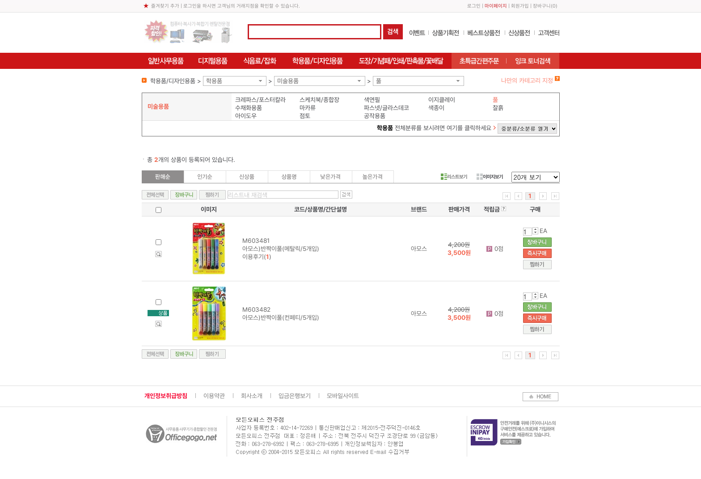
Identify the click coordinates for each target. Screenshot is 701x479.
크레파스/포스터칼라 (260, 99)
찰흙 (498, 107)
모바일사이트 (343, 395)
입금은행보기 (295, 395)
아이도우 (246, 115)
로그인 (474, 6)
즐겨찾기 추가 (165, 6)
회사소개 (251, 395)
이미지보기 (490, 177)
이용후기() (256, 256)
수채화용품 (248, 107)
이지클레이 (441, 99)
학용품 (214, 81)
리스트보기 (454, 177)
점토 (305, 115)
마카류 (308, 107)
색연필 (372, 99)
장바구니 (542, 6)
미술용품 (288, 81)
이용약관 (214, 395)
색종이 (436, 107)
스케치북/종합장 (319, 99)
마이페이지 (496, 6)
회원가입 (520, 6)
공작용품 (374, 115)
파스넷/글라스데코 (386, 107)
